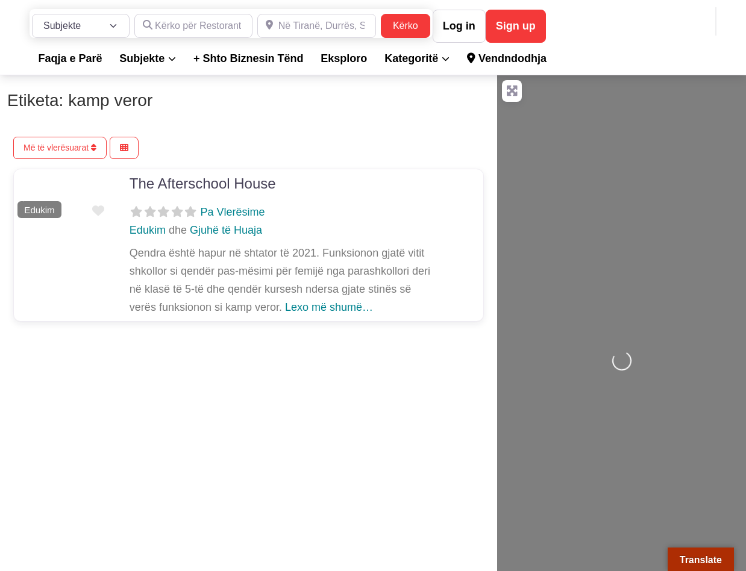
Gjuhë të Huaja (226, 230)
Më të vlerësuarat (60, 147)
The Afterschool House (203, 183)
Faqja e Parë (70, 58)
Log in (459, 26)
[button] (21, 195)
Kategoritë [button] (411, 58)
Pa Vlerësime (232, 212)
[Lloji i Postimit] (81, 26)
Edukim (39, 210)
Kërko (411, 24)
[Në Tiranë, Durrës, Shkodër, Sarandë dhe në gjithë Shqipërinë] (316, 26)
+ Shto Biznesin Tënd (248, 58)
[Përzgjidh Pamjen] (124, 148)
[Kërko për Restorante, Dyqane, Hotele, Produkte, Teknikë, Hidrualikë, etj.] (193, 26)
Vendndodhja (507, 58)
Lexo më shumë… (329, 307)
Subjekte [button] (142, 58)
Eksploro (344, 58)
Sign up (516, 26)
